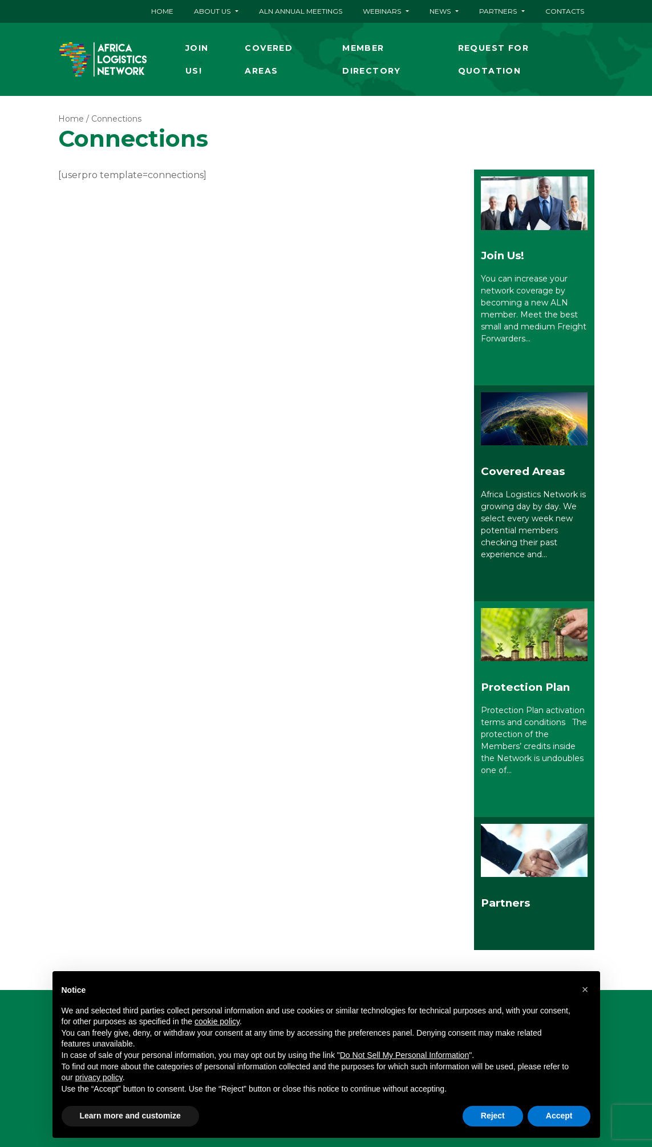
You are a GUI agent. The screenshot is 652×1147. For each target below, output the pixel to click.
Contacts (564, 11)
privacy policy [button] (99, 1077)
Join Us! (197, 59)
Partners (498, 11)
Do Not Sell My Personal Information (404, 1055)
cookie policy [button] (217, 1021)
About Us (212, 11)
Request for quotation (493, 59)
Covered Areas (269, 59)
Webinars (382, 11)
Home (162, 11)
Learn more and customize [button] (130, 1115)
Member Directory (371, 59)
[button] (585, 989)
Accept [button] (559, 1115)
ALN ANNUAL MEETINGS (300, 11)
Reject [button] (493, 1115)
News (440, 11)
